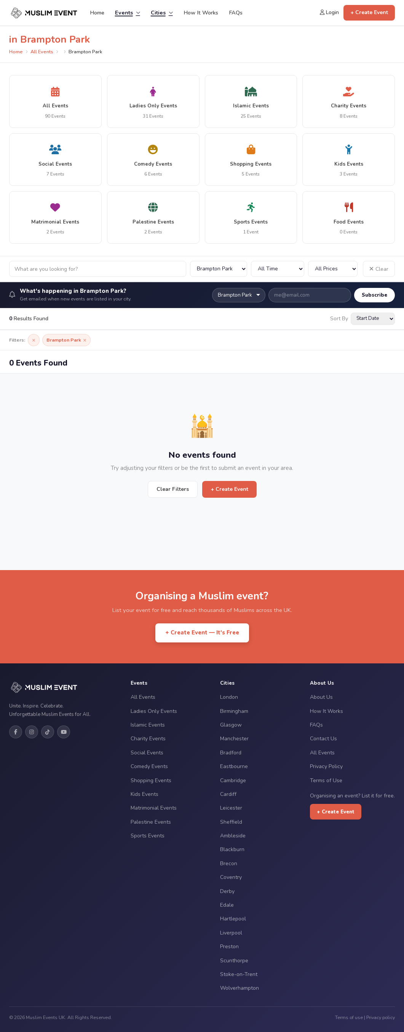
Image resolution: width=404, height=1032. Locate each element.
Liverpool (231, 932)
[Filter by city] (218, 269)
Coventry (231, 877)
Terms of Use (326, 780)
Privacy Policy (326, 766)
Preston (229, 946)
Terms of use (349, 1017)
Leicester (231, 808)
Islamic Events (148, 724)
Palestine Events (151, 822)
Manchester (234, 738)
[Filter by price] (333, 269)
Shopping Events (151, 780)
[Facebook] (15, 731)
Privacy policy (380, 1017)
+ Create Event (369, 12)
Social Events (147, 752)
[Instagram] (31, 731)
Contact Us (323, 738)
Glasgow (231, 724)
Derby (227, 891)
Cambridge (233, 780)
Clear (378, 269)
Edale (227, 905)
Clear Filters (172, 489)
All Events (41, 51)
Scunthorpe (234, 960)
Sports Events (147, 835)
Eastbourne (234, 766)
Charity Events (148, 738)
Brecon (228, 863)
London (229, 697)
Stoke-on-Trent (238, 974)
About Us (321, 697)
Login (329, 12)
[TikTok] (47, 731)
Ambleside (233, 835)
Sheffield (231, 822)
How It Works (201, 12)
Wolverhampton (239, 988)
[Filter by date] (277, 269)
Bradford (230, 752)
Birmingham (234, 711)
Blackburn (232, 849)
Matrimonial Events (154, 808)
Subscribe (374, 295)
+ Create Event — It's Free (202, 632)
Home (97, 12)
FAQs (236, 12)
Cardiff (228, 794)
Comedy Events (149, 766)
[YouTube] (63, 731)
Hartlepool (233, 918)
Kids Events (144, 794)
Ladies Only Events (154, 711)
